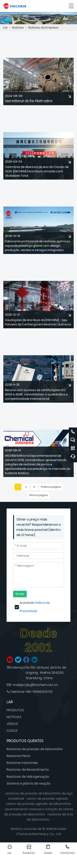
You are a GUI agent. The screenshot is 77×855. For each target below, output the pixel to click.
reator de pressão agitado (47, 798)
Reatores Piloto (18, 756)
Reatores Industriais (22, 762)
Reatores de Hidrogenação (28, 776)
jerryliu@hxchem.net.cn (39, 684)
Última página (38, 495)
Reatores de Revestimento (28, 769)
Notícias (18, 27)
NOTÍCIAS (14, 717)
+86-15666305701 (38, 691)
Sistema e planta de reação (29, 783)
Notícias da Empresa (43, 27)
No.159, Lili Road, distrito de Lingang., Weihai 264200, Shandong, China (46, 672)
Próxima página (51, 487)
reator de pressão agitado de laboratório (38, 803)
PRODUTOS (15, 710)
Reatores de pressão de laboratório (35, 749)
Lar (5, 27)
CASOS (12, 730)
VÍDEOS (12, 723)
